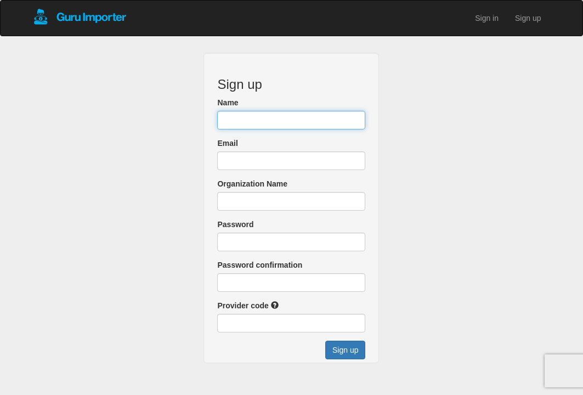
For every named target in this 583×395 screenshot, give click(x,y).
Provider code (242, 305)
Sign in (487, 18)
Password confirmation (259, 265)
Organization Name (252, 183)
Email (227, 143)
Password (235, 224)
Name (227, 102)
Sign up (528, 18)
